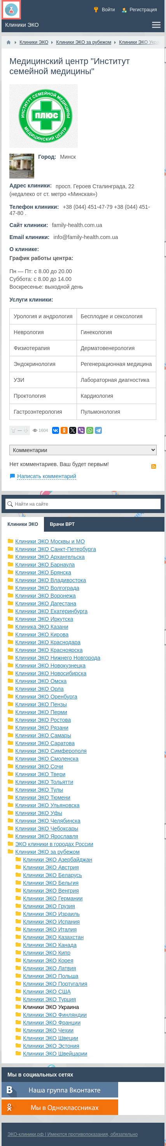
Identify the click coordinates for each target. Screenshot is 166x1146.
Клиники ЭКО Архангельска (50, 557)
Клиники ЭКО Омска (40, 681)
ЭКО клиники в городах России (54, 844)
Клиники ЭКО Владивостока (50, 580)
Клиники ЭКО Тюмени (42, 797)
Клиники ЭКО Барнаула (45, 565)
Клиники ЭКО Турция (49, 999)
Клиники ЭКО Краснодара (47, 642)
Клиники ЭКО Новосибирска (50, 673)
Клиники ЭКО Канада (50, 945)
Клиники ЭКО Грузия (49, 906)
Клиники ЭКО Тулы (39, 790)
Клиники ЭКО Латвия (49, 968)
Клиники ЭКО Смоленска (47, 759)
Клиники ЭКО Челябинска (47, 821)
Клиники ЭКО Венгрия (51, 891)
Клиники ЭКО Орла (39, 689)
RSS (153, 466)
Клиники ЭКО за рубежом (47, 852)
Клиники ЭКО (22, 524)
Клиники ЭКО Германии (52, 898)
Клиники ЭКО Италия (50, 929)
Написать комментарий (46, 476)
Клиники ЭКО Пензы (40, 704)
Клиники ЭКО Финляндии (55, 1015)
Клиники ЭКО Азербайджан (57, 859)
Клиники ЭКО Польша (50, 976)
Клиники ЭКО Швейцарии (55, 1054)
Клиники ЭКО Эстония (51, 1046)
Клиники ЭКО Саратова (45, 743)
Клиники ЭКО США (47, 991)
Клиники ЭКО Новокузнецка (50, 665)
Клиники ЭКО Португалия (55, 984)
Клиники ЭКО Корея (48, 960)
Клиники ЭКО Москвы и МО (50, 541)
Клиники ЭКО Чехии (48, 1030)
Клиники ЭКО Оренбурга (46, 696)
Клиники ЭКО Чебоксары (46, 828)
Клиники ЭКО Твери (40, 774)
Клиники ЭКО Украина (51, 1007)
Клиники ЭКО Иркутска (44, 619)
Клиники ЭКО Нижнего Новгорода (57, 658)
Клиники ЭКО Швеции (50, 1038)
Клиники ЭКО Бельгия (51, 883)
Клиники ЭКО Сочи (39, 766)
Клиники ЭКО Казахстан (53, 937)
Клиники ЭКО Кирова (41, 634)
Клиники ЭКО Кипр (46, 953)
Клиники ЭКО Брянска (43, 572)
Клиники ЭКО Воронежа (45, 596)
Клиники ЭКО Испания (51, 922)
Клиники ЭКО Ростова (43, 720)
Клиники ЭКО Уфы (38, 813)
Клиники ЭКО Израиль (51, 914)
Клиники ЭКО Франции (51, 1022)
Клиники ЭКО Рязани (41, 728)
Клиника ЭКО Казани (41, 627)
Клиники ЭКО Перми (41, 712)
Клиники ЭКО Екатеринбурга (51, 611)
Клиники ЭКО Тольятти (44, 782)
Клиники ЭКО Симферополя (51, 751)
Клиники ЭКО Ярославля (46, 836)
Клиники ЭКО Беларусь (52, 875)
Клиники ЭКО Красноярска (48, 650)
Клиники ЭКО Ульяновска (47, 805)
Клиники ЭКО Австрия (51, 867)
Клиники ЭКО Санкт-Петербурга (55, 549)
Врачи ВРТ (62, 524)
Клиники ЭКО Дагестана (45, 603)
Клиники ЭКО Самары (43, 735)
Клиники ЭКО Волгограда (47, 588)
